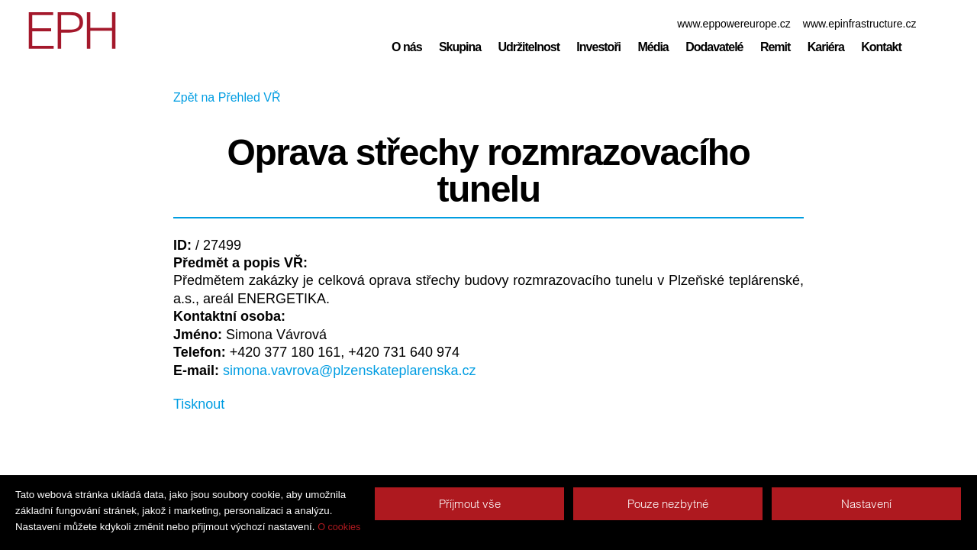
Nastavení (866, 504)
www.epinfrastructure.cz (860, 24)
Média (652, 46)
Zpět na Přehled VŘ (227, 98)
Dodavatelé (714, 46)
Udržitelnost (528, 46)
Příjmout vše (470, 504)
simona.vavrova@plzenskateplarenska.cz (349, 370)
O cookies (339, 527)
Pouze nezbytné (667, 504)
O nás (406, 46)
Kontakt (881, 46)
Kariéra (826, 46)
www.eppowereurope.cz (734, 24)
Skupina (460, 46)
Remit (775, 46)
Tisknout (198, 404)
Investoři (598, 46)
